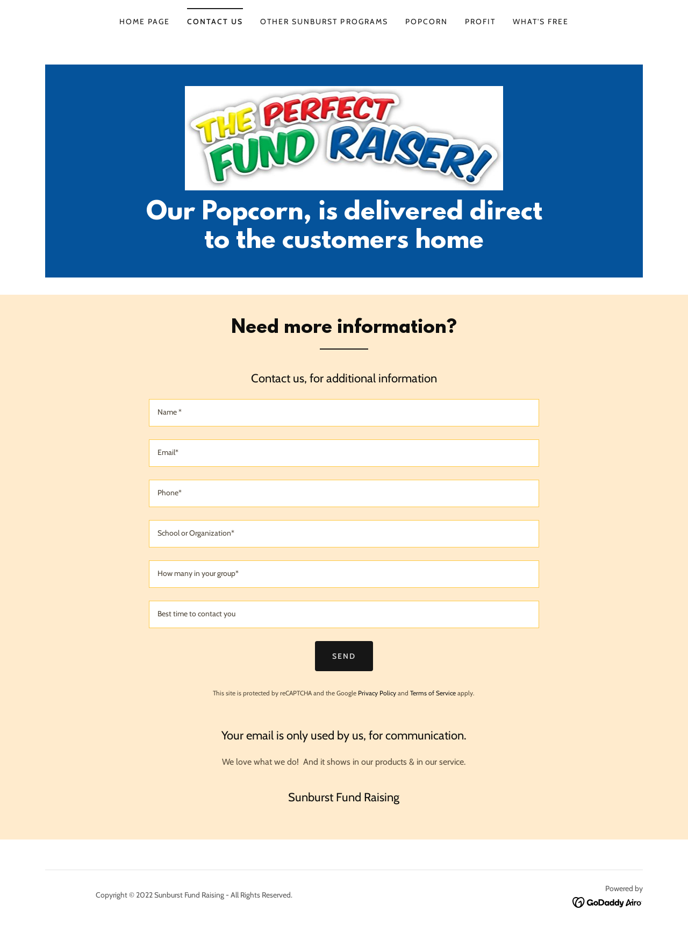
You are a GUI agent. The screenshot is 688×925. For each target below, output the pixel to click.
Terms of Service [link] (433, 693)
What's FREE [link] (541, 21)
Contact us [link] (215, 21)
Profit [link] (480, 21)
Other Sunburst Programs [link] (324, 21)
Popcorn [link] (426, 21)
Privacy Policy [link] (377, 693)
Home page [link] (144, 21)
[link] (344, 137)
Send (344, 656)
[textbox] (344, 412)
